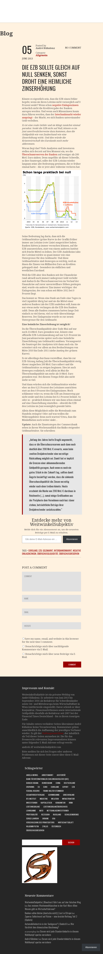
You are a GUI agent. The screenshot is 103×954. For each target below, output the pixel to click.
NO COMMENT (73, 47)
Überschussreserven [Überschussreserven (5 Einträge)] (35, 830)
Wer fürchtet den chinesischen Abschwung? (49, 925)
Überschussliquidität (47, 553)
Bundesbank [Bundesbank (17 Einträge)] (47, 782)
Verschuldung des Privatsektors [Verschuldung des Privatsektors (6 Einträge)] (40, 822)
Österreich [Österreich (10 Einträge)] (56, 826)
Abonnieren (72, 539)
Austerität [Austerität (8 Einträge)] (61, 774)
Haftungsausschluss (52, 733)
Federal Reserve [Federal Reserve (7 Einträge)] (33, 790)
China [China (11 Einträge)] (58, 782)
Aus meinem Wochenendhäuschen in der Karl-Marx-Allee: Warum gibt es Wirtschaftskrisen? (51, 907)
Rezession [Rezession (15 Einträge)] (45, 814)
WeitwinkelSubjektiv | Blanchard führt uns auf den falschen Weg (53, 902)
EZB (40, 550)
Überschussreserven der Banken (39, 154)
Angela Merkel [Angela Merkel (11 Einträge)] (32, 774)
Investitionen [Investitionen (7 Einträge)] (31, 802)
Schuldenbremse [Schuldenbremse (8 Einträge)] (72, 814)
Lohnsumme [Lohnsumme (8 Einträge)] (31, 810)
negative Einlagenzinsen (65, 105)
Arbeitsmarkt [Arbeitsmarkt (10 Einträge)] (47, 774)
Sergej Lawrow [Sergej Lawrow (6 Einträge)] (32, 818)
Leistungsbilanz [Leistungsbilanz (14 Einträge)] (33, 806)
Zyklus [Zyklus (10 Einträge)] (45, 826)
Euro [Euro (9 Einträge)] (45, 786)
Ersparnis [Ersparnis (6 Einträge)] (30, 786)
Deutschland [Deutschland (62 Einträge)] (69, 782)
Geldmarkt (48, 550)
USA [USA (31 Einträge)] (53, 818)
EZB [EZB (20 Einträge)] (73, 786)
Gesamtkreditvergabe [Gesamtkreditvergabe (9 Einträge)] (35, 794)
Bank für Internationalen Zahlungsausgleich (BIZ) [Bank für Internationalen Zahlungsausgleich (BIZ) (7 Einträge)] (47, 778)
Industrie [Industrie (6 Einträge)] (44, 798)
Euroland (33, 550)
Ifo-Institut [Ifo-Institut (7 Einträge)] (31, 798)
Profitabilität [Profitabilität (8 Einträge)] (32, 814)
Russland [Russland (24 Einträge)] (57, 814)
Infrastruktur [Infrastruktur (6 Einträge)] (68, 798)
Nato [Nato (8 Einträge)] (41, 810)
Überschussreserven (69, 553)
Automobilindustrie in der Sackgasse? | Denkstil (46, 924)
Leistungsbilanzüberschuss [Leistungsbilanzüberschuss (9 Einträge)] (55, 806)
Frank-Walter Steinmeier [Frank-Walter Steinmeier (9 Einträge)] (53, 790)
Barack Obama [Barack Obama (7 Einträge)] (32, 782)
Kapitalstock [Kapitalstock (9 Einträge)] (46, 802)
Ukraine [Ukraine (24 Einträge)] (45, 818)
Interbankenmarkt (63, 550)
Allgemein (41, 55)
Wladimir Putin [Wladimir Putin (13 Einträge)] (32, 826)
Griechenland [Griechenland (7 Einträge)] (68, 794)
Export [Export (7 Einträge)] (65, 786)
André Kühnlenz (31, 939)
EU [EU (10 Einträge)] (39, 786)
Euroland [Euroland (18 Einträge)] (55, 786)
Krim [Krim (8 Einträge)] (71, 802)
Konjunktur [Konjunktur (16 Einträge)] (60, 802)
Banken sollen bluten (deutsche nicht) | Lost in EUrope (48, 913)
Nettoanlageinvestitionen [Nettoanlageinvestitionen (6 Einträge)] (57, 810)
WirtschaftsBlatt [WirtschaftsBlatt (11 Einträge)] (66, 822)
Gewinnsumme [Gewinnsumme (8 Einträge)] (53, 794)
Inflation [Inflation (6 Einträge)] (55, 798)
